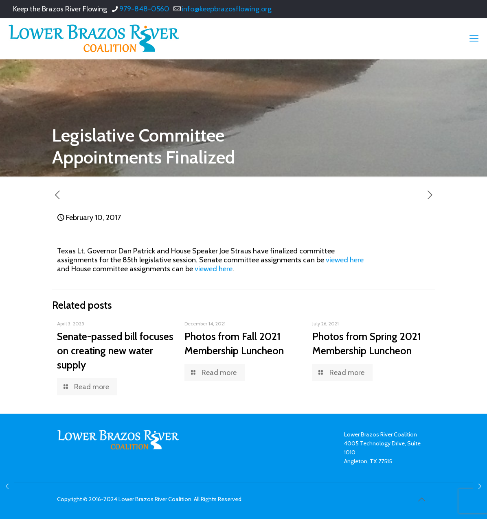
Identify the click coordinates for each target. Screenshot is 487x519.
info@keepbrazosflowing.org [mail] (227, 8)
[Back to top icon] (421, 499)
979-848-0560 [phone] (144, 8)
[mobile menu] (474, 39)
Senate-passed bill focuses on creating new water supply (115, 350)
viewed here (344, 259)
